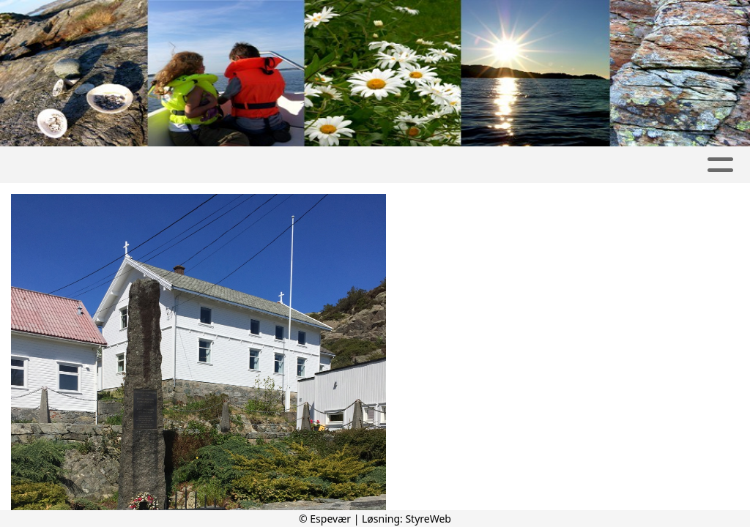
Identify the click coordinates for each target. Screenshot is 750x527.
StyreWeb (428, 519)
